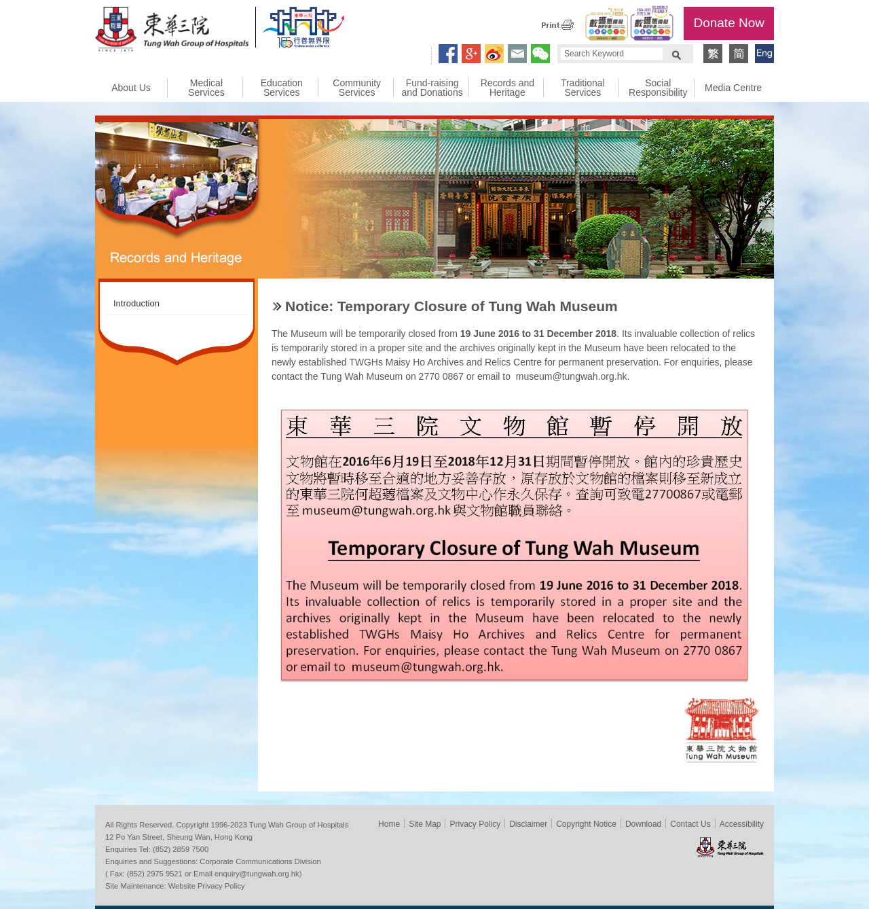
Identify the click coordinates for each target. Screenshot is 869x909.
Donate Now (728, 23)
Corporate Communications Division (260, 861)
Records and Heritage (507, 87)
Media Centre (733, 87)
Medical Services (206, 87)
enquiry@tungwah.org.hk (257, 874)
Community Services (357, 87)
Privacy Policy (474, 824)
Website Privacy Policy (206, 886)
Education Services (282, 87)
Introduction (136, 303)
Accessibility (742, 824)
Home (389, 824)
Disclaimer (528, 824)
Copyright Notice (586, 824)
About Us (131, 87)
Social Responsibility (658, 87)
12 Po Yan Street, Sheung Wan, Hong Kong (179, 837)
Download (643, 824)
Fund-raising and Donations (431, 87)
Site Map (425, 824)
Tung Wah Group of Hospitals (171, 31)
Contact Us (690, 824)
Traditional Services (583, 87)
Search (676, 53)
